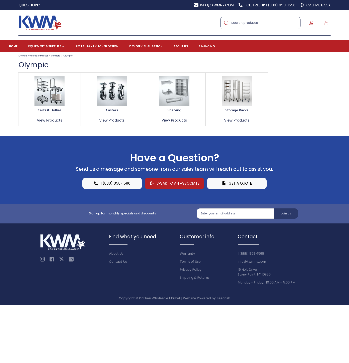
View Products (49, 120)
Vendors (55, 55)
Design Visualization (146, 46)
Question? (29, 5)
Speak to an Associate (174, 183)
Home (13, 46)
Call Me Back (315, 5)
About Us (180, 46)
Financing (207, 46)
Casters (112, 110)
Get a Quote (237, 183)
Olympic (68, 55)
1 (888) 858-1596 (112, 183)
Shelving (174, 110)
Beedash (223, 298)
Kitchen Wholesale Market (33, 55)
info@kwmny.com (252, 261)
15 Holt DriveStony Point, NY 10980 (254, 272)
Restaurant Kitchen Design (97, 46)
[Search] (260, 23)
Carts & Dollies (49, 110)
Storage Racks (236, 110)
